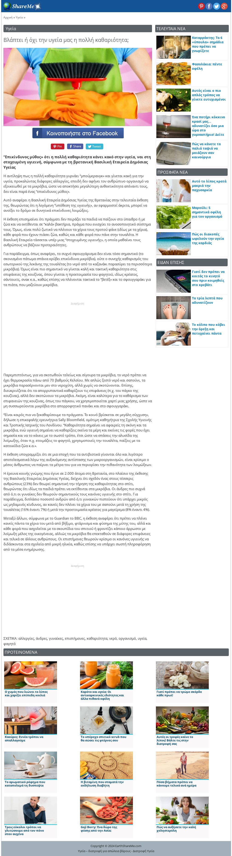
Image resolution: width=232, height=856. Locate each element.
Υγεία (19, 17)
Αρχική (7, 17)
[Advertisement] (77, 334)
